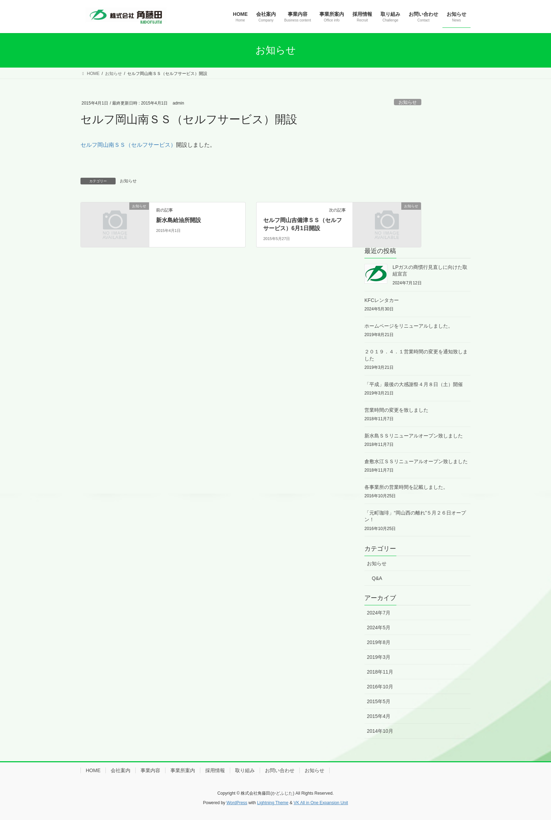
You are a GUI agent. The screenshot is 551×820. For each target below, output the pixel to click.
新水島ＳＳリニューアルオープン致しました (413, 436)
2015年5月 (378, 701)
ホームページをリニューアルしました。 (408, 326)
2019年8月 (378, 642)
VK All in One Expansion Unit (320, 802)
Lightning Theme (273, 802)
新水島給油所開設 (178, 220)
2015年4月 (378, 716)
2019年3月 (378, 657)
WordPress (236, 802)
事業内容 (150, 770)
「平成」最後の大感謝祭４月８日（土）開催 (413, 384)
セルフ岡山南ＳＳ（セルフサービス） (128, 145)
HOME (93, 770)
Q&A (377, 578)
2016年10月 (380, 686)
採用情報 (215, 770)
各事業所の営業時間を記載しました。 (406, 487)
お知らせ (407, 102)
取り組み (245, 770)
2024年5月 (378, 627)
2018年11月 (380, 672)
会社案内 (120, 770)
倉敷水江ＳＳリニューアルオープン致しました (416, 461)
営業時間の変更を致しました (396, 410)
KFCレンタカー (381, 300)
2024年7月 (378, 613)
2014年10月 (380, 731)
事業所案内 (182, 770)
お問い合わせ (279, 770)
